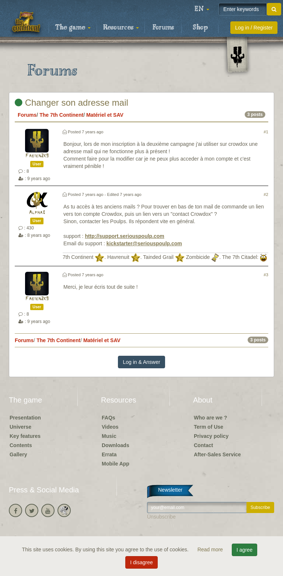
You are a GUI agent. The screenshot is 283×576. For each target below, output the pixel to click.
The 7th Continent (61, 115)
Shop (200, 28)
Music (109, 436)
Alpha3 (37, 212)
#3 (266, 275)
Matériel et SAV (104, 115)
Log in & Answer (141, 362)
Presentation (25, 418)
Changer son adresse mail (71, 103)
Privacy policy (211, 436)
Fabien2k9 (37, 156)
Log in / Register (254, 28)
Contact (203, 445)
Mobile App (115, 464)
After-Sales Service (217, 454)
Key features (25, 436)
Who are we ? (210, 418)
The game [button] (73, 28)
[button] (202, 9)
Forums (163, 28)
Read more (211, 549)
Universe (20, 427)
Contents (21, 445)
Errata (109, 454)
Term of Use (208, 427)
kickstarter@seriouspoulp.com (144, 243)
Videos (110, 427)
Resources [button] (121, 28)
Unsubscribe (161, 517)
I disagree (141, 562)
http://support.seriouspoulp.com (124, 236)
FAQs (108, 418)
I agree (245, 550)
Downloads (115, 445)
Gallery (18, 454)
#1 (266, 132)
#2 (266, 194)
